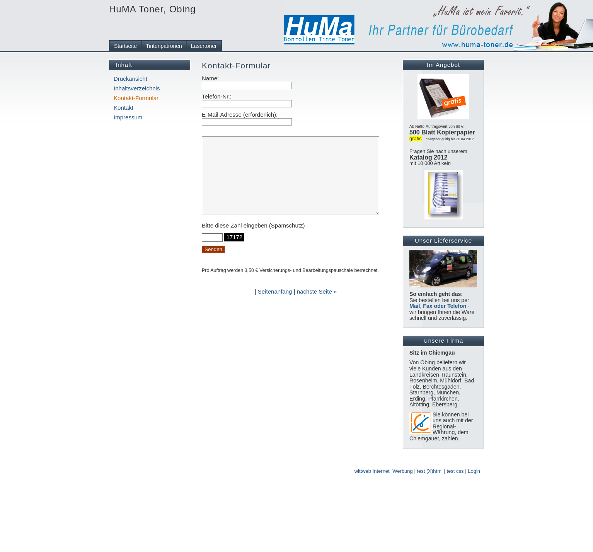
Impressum (128, 117)
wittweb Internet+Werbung (383, 471)
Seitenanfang (275, 291)
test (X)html (429, 471)
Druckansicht (130, 78)
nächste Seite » (317, 291)
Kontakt (123, 107)
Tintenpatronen (164, 46)
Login (474, 471)
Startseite (125, 46)
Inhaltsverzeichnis (137, 88)
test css (455, 471)
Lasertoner (204, 46)
